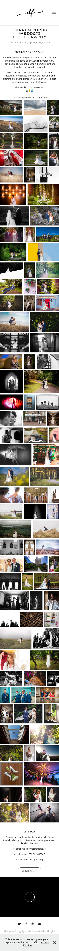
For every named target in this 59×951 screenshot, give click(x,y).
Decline (27, 945)
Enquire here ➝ (29, 870)
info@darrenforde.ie (36, 849)
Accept (45, 942)
